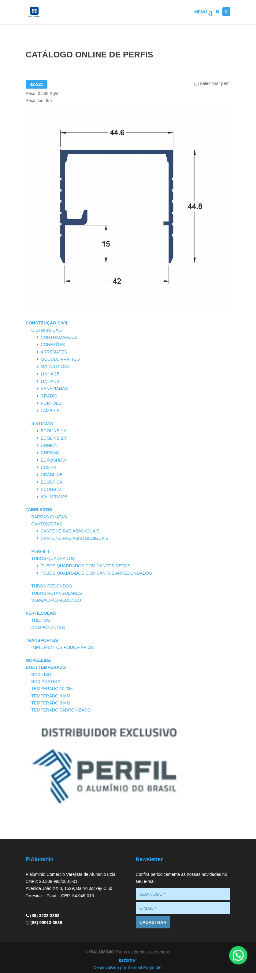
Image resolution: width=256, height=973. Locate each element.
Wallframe (54, 496)
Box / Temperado (46, 667)
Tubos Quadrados (53, 558)
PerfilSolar (41, 613)
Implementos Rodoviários (62, 647)
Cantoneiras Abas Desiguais (74, 538)
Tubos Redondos (51, 585)
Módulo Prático (60, 359)
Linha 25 (50, 373)
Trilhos (40, 620)
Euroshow (53, 460)
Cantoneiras (46, 523)
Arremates (54, 351)
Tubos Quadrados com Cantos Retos (85, 565)
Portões (51, 403)
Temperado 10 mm (51, 688)
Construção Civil (47, 322)
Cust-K (48, 467)
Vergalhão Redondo (56, 600)
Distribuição (46, 330)
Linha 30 (50, 381)
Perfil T (40, 551)
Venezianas (54, 388)
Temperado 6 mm (50, 695)
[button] (238, 955)
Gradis (49, 395)
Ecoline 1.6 (54, 430)
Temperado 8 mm (50, 702)
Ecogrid (51, 489)
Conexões (53, 344)
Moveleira (38, 660)
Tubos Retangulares (56, 593)
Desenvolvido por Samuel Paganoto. (128, 967)
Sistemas (42, 423)
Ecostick (52, 482)
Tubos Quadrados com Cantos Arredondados (96, 573)
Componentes (48, 627)
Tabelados (39, 509)
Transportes (42, 640)
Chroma (50, 452)
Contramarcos (59, 337)
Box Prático (46, 681)
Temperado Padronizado (61, 710)
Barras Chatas (49, 516)
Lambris (50, 410)
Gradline (52, 474)
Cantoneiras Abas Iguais (70, 531)
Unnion (49, 445)
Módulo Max (55, 366)
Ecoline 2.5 (54, 438)
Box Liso (41, 674)
